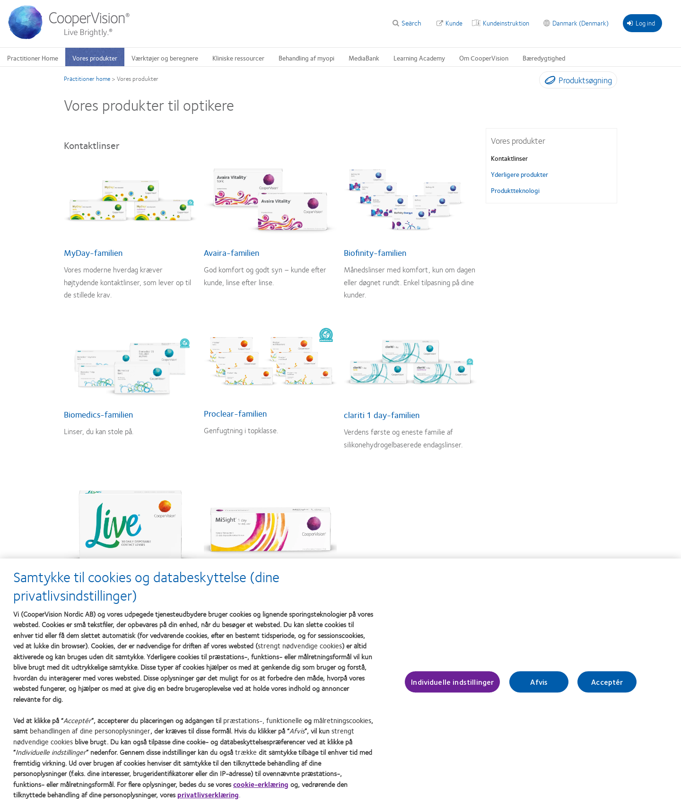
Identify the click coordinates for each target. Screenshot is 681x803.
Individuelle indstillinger (452, 686)
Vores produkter (94, 57)
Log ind (641, 22)
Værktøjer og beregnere (164, 57)
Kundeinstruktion (506, 22)
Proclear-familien (235, 413)
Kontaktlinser (509, 158)
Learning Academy (419, 57)
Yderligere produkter (519, 174)
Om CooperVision (483, 57)
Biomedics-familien (98, 414)
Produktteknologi (515, 190)
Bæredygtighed (544, 57)
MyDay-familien (93, 252)
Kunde (454, 22)
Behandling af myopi (306, 57)
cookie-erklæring (260, 788)
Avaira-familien (231, 252)
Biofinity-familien (375, 252)
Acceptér (607, 686)
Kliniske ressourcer (238, 57)
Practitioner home (87, 78)
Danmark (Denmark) (580, 22)
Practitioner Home (32, 57)
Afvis (539, 686)
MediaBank (364, 57)
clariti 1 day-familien (381, 414)
